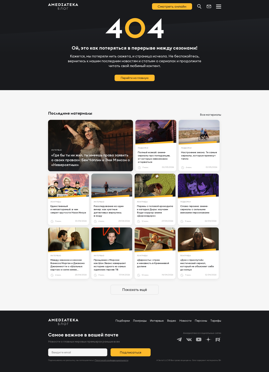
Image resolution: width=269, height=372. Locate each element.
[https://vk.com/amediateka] (189, 339)
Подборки (122, 320)
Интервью (157, 320)
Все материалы (210, 114)
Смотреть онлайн (172, 6)
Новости (185, 320)
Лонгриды (140, 320)
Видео (171, 320)
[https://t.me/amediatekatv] (179, 339)
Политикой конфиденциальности (111, 360)
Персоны (201, 320)
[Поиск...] (199, 6)
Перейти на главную (135, 78)
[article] (90, 145)
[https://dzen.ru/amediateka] (208, 339)
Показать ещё (134, 289)
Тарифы (215, 320)
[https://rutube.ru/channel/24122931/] (218, 339)
